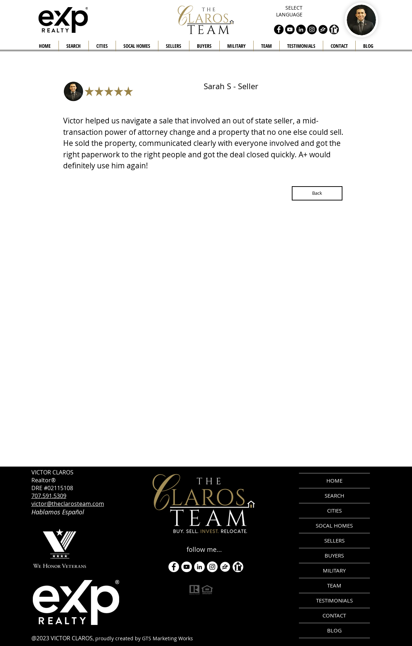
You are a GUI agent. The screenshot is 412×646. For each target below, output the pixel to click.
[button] (173, 46)
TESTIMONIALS (334, 600)
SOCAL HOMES (334, 525)
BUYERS (334, 555)
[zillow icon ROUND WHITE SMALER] (225, 566)
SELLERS (334, 540)
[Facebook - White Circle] (173, 566)
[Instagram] (212, 566)
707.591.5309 (48, 496)
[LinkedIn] (199, 566)
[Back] (317, 193)
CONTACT (334, 615)
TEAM (334, 585)
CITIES (334, 510)
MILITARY (334, 570)
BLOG (334, 630)
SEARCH (334, 495)
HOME (334, 480)
